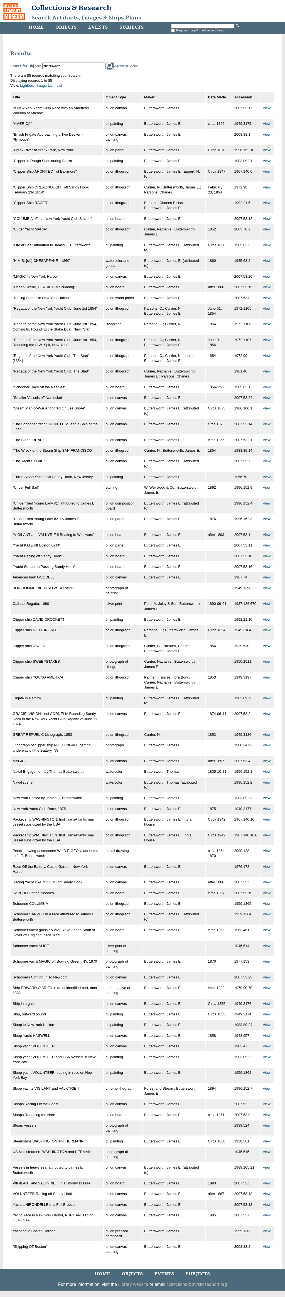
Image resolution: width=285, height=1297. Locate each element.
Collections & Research (71, 7)
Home (36, 27)
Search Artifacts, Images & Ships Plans (86, 17)
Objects (66, 27)
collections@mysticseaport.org (196, 1284)
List (59, 85)
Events (98, 27)
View (267, 108)
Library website (133, 1284)
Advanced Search (214, 30)
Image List (45, 85)
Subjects (131, 27)
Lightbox (27, 85)
